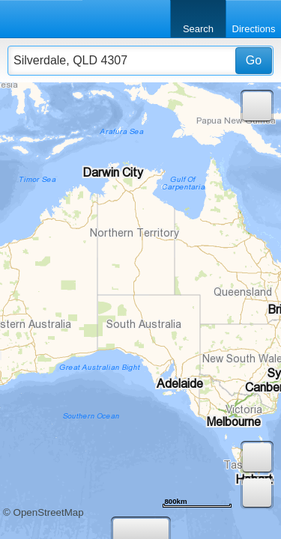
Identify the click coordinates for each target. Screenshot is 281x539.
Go (254, 60)
